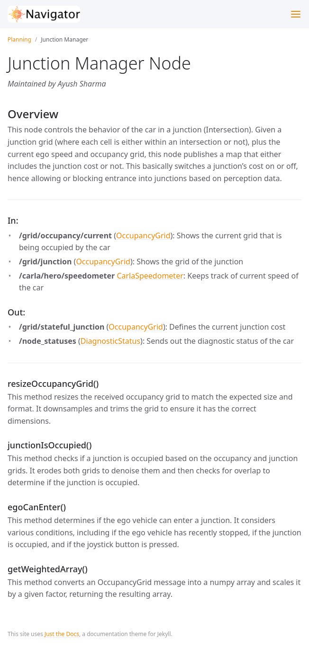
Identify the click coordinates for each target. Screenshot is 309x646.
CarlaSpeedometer (150, 276)
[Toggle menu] (295, 14)
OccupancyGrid (143, 235)
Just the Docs (62, 634)
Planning (19, 39)
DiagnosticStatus (110, 341)
